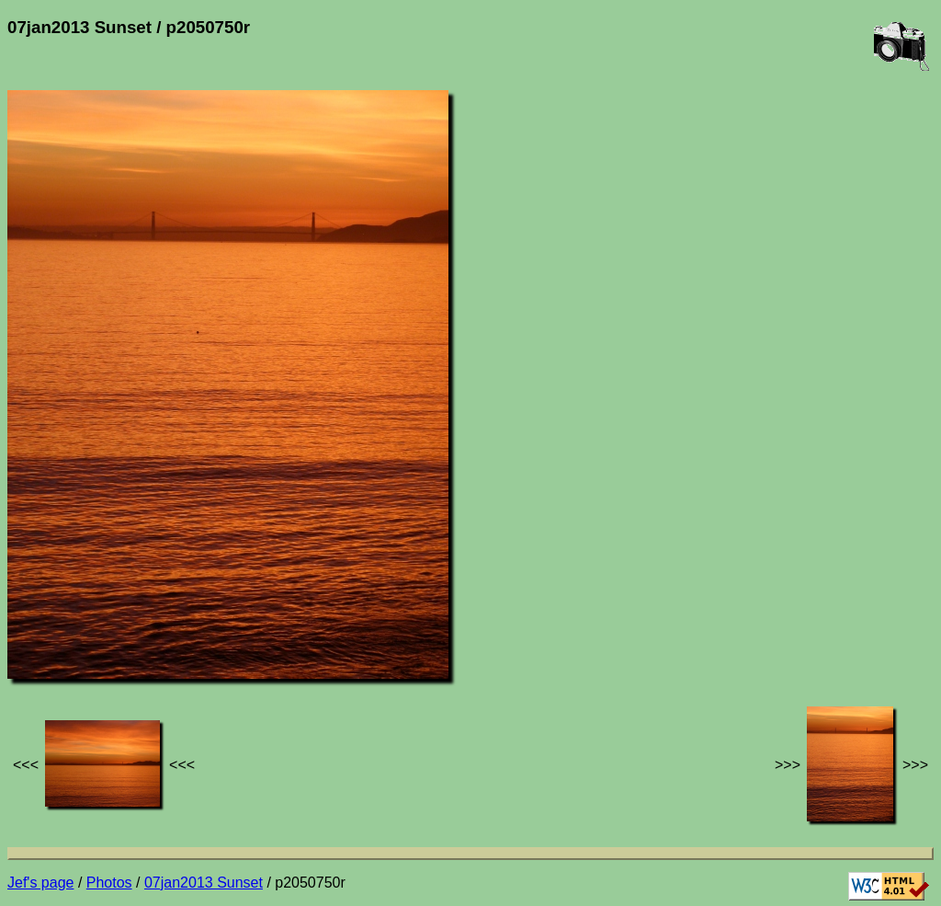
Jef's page (40, 882)
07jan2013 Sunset (203, 882)
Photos (109, 882)
